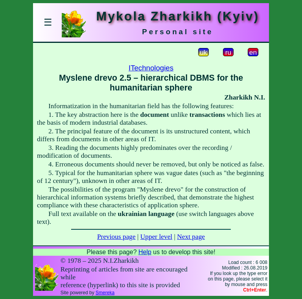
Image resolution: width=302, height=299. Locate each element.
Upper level (156, 236)
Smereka (105, 292)
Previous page (116, 236)
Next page (191, 236)
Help (144, 252)
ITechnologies (151, 68)
